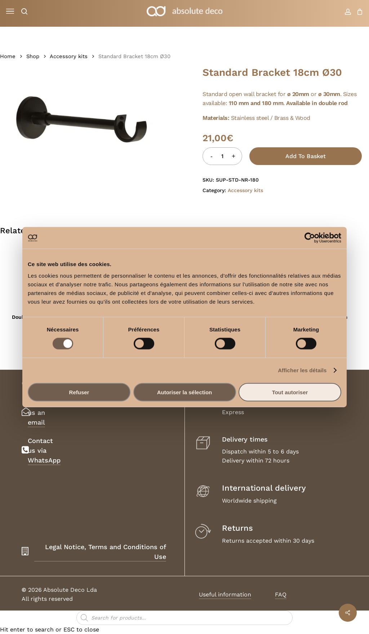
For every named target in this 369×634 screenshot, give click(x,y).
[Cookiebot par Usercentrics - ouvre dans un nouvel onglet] (309, 238)
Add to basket (305, 156)
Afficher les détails (302, 370)
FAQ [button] (280, 594)
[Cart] (358, 11)
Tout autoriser (290, 392)
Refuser (79, 392)
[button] (10, 11)
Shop (32, 56)
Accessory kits (69, 56)
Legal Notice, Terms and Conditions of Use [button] (105, 551)
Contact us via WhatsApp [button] (44, 450)
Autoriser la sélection (184, 392)
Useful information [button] (225, 594)
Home (7, 56)
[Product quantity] (222, 156)
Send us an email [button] (36, 412)
